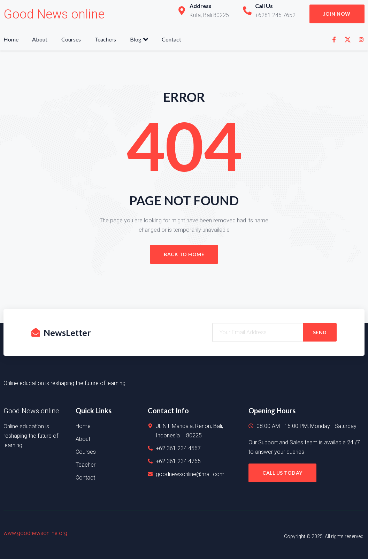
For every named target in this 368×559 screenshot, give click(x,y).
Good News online (54, 14)
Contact (172, 39)
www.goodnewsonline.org (35, 533)
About (40, 39)
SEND (320, 332)
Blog (140, 39)
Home (10, 39)
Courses (71, 39)
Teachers (106, 39)
